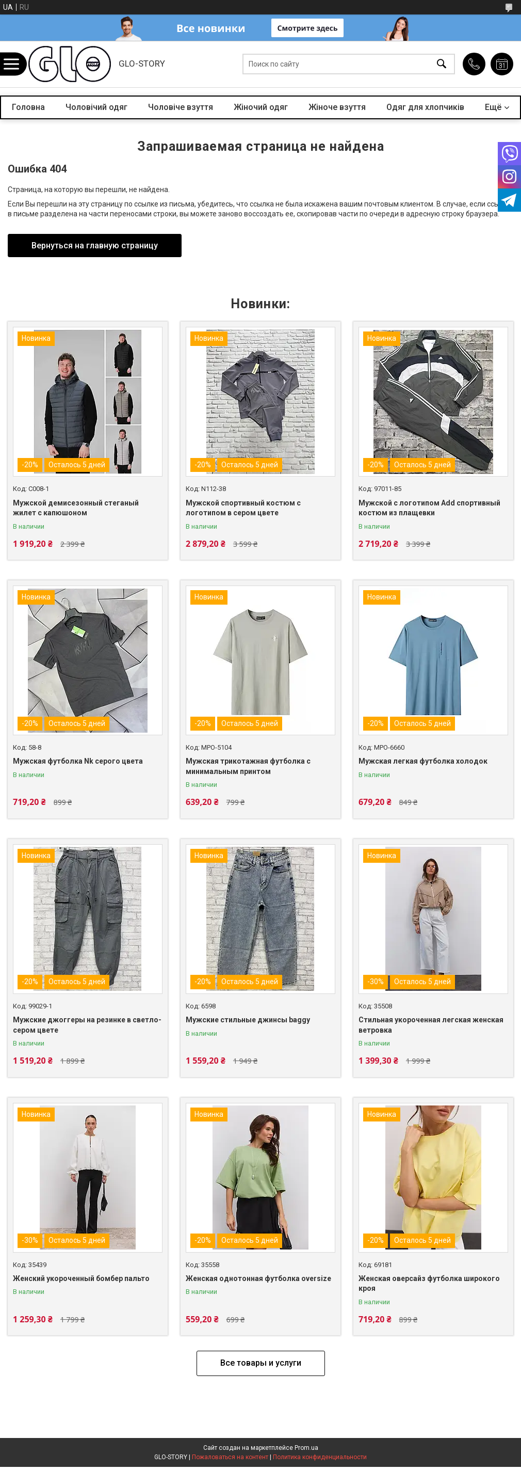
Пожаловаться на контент (230, 1457)
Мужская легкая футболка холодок (423, 761)
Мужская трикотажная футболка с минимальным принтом (248, 766)
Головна (28, 107)
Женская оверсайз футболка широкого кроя (429, 1283)
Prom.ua (306, 1447)
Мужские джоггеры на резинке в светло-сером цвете (87, 1025)
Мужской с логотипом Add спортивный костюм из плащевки (429, 508)
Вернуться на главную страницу (94, 245)
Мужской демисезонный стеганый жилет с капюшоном (76, 508)
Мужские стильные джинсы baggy (248, 1020)
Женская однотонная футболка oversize (258, 1278)
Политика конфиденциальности (320, 1457)
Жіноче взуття (337, 107)
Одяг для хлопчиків (425, 107)
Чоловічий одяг (96, 107)
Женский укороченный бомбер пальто (81, 1278)
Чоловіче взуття (180, 107)
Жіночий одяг (261, 107)
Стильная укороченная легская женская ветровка (431, 1025)
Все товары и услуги (260, 1363)
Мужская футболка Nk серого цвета (78, 761)
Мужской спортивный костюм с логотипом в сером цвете (243, 508)
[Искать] (441, 64)
